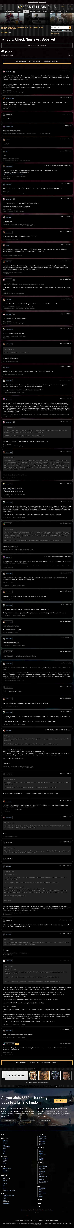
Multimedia (33, 11)
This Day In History (43, 1138)
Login (62, 6)
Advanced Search (55, 33)
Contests (41, 1151)
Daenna (6, 367)
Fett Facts (41, 1139)
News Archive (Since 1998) (8, 1195)
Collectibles (12, 11)
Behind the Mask (42, 1136)
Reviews (4, 1150)
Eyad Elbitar (41, 1178)
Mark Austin (41, 1173)
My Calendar (42, 1165)
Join (70, 6)
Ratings (4, 1148)
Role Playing (4, 32)
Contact (41, 1196)
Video (4, 1185)
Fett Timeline (42, 1143)
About (67, 11)
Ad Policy (47, 1220)
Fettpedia (46, 11)
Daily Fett (5, 1177)
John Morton (42, 1171)
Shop (40, 1194)
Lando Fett (7, 72)
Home (5, 11)
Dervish (6, 140)
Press (40, 1191)
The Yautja (7, 866)
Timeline (4, 1153)
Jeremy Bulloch (42, 1182)
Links (40, 1156)
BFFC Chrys (7, 262)
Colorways (5, 1143)
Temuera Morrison (43, 1166)
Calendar (61, 11)
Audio (4, 1182)
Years (4, 1151)
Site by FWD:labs (54, 1220)
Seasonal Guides (6, 1203)
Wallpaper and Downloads (9, 1190)
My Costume (5, 1158)
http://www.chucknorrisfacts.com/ (13, 174)
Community (53, 11)
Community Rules (19, 1220)
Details (4, 1161)
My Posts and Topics (36, 27)
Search (3, 29)
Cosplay (4, 1163)
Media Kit (41, 1189)
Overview (4, 27)
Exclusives (5, 1197)
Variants (5, 1160)
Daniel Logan (42, 1168)
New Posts (11, 27)
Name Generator (42, 1154)
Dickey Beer (41, 1174)
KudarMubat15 (8, 127)
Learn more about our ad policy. (51, 1086)
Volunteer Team (42, 1188)
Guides (4, 1198)
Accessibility (40, 1220)
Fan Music (5, 1180)
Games (4, 1188)
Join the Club (60, 1101)
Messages (41, 1158)
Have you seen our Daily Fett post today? (37, 2)
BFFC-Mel (7, 184)
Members (41, 1153)
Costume (19, 11)
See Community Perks (9, 1120)
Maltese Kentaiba (8, 98)
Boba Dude (7, 217)
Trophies (41, 1159)
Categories (5, 1142)
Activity (40, 1150)
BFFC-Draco (7, 232)
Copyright (26, 1220)
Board (26, 11)
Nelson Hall (41, 1179)
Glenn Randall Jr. (43, 1176)
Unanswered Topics (22, 27)
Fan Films (5, 1183)
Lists (4, 1145)
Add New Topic (11, 29)
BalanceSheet (8, 166)
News (39, 11)
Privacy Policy (33, 1220)
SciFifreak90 (7, 381)
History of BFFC (42, 1193)
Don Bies (41, 1170)
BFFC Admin (8, 1044)
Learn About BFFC (45, 1120)
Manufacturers (6, 1146)
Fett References (42, 1141)
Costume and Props (43, 1181)
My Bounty (5, 1140)
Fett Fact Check (6, 1201)
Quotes (40, 1144)
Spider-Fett (7, 399)
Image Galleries (6, 1178)
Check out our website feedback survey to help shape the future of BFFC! (37, 1210)
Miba (5, 152)
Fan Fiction (5, 1187)
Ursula (6, 245)
